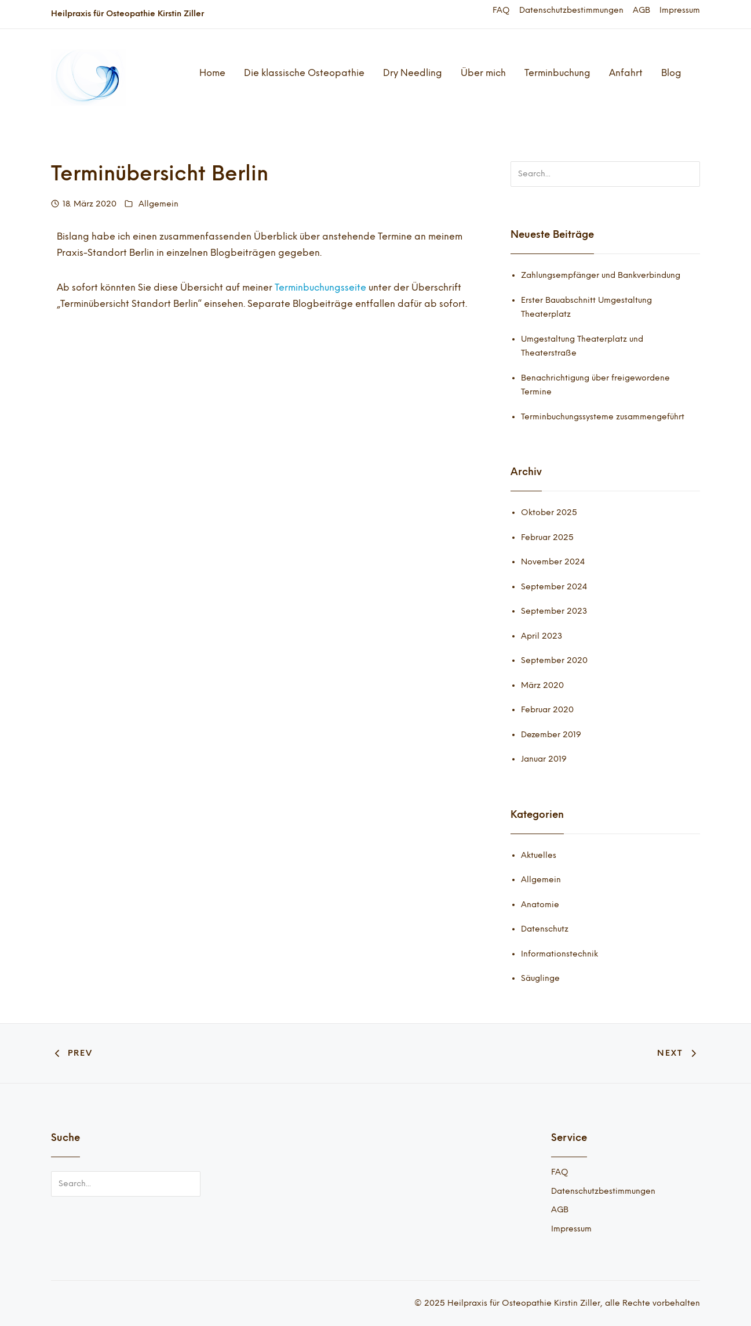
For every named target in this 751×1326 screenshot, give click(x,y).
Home (212, 72)
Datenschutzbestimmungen (571, 10)
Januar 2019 (544, 759)
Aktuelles (538, 855)
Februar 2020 (547, 710)
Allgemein (158, 204)
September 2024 (554, 587)
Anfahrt (626, 72)
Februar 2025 (547, 537)
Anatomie (540, 905)
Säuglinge (540, 978)
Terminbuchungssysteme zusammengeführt (602, 417)
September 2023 (554, 611)
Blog (671, 72)
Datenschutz (544, 929)
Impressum (679, 10)
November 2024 (553, 562)
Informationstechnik (559, 954)
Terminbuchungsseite (322, 287)
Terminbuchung (557, 72)
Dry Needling (412, 72)
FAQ (501, 10)
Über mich (483, 72)
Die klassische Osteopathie (304, 72)
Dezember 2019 (551, 735)
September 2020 (554, 660)
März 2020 (542, 685)
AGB (641, 10)
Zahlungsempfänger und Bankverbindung (600, 275)
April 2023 (541, 636)
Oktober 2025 (549, 512)
